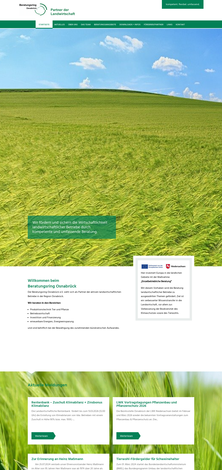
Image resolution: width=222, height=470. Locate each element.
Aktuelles (59, 24)
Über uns (73, 24)
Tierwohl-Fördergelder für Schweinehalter (147, 459)
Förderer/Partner (153, 24)
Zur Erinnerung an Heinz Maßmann (57, 459)
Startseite (44, 24)
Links (169, 24)
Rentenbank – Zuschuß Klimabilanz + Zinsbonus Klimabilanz (66, 404)
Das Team (86, 24)
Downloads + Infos (129, 24)
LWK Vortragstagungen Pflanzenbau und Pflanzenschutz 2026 (146, 404)
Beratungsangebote (105, 24)
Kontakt (180, 24)
